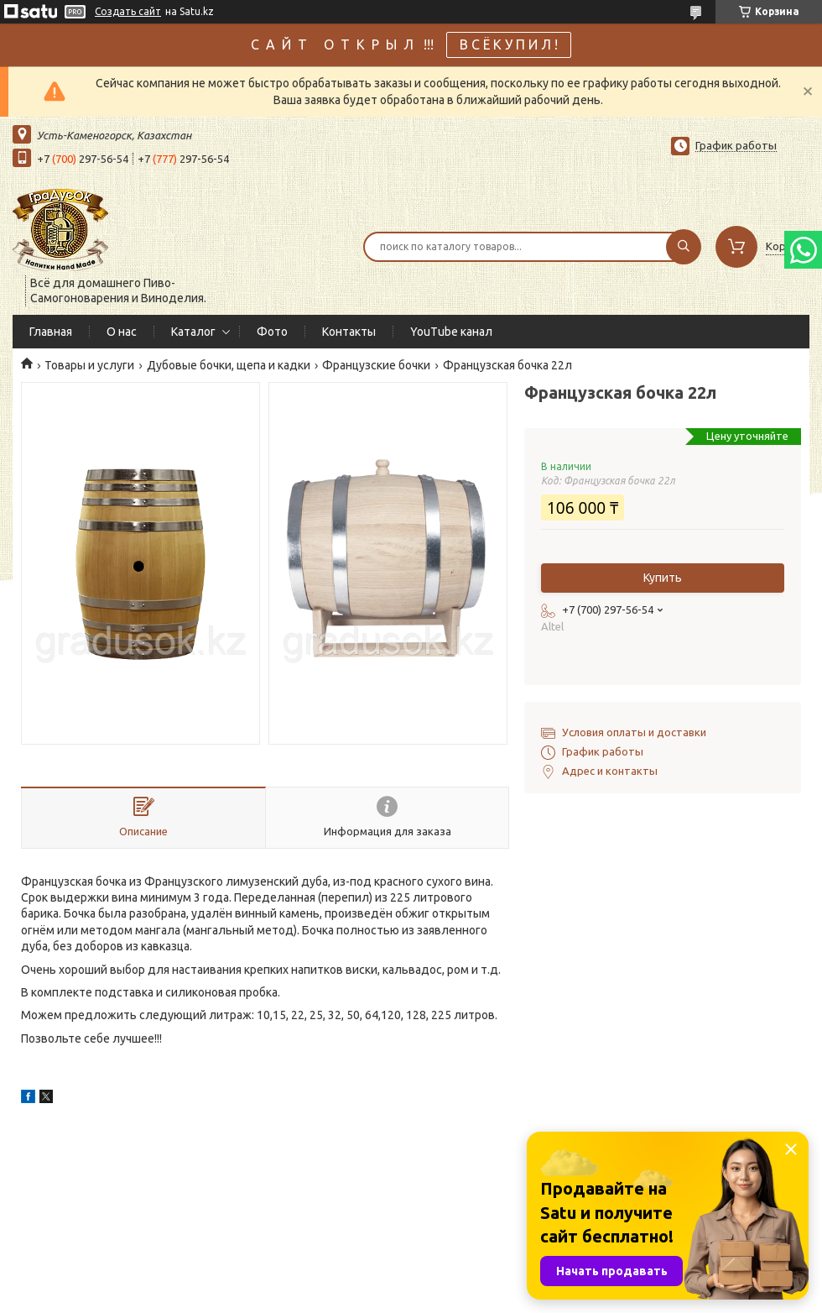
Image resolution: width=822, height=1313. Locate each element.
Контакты (349, 331)
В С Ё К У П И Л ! (509, 44)
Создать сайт (128, 11)
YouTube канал (451, 331)
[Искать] (683, 246)
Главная (50, 331)
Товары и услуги (89, 365)
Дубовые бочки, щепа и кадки (228, 365)
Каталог (193, 331)
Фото (272, 331)
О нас (122, 331)
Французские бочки (376, 365)
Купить (662, 577)
